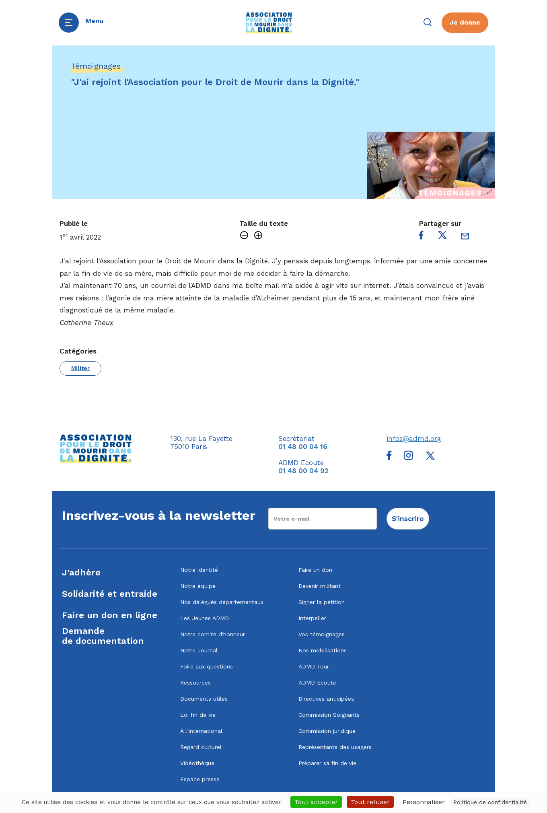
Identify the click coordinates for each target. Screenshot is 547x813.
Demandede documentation (103, 636)
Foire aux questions (206, 666)
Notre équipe (198, 586)
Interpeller (312, 618)
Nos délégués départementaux (221, 602)
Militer (80, 368)
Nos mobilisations (322, 650)
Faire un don (315, 570)
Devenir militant (319, 586)
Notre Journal (199, 650)
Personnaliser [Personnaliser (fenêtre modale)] (424, 802)
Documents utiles (204, 698)
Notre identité (199, 570)
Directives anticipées (326, 698)
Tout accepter (316, 802)
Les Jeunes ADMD (204, 618)
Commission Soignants (329, 715)
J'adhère (81, 572)
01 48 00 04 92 (303, 471)
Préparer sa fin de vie (327, 763)
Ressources (195, 682)
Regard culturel (201, 747)
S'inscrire (408, 518)
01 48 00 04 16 (302, 447)
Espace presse (200, 779)
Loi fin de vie (198, 715)
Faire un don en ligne (109, 615)
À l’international (201, 731)
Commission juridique (327, 731)
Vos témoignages (321, 634)
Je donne (465, 22)
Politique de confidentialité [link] (490, 802)
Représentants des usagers (335, 747)
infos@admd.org (414, 438)
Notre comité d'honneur (212, 634)
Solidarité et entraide (109, 594)
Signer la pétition (321, 602)
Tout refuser (370, 802)
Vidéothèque (197, 763)
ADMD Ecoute (317, 682)
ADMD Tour (313, 666)
